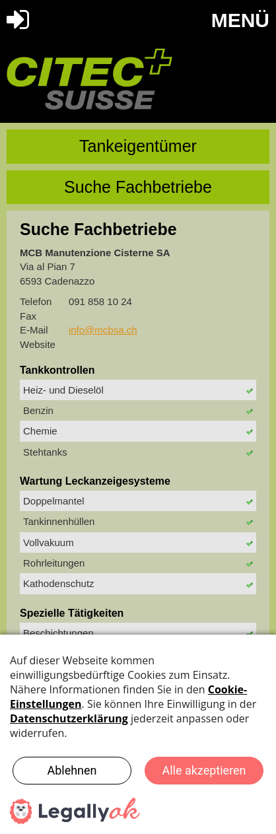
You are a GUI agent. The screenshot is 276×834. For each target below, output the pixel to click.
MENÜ (240, 20)
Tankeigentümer (138, 146)
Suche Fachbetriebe (138, 187)
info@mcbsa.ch (103, 329)
